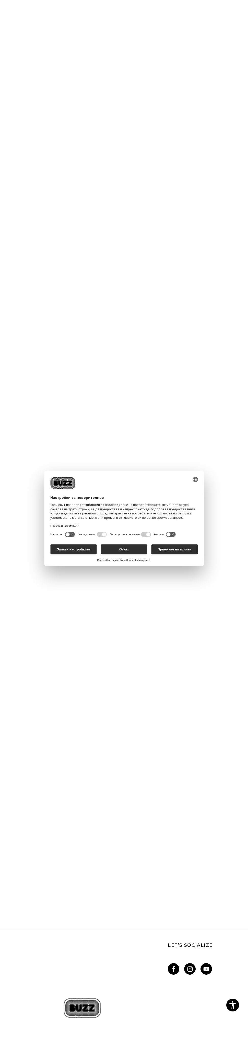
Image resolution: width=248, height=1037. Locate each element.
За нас (8, 839)
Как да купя (138, 846)
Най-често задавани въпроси (155, 839)
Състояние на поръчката (151, 875)
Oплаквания (14, 922)
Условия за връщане (22, 951)
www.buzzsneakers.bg (86, 1022)
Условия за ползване (22, 900)
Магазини (12, 853)
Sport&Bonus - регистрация (153, 908)
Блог (7, 861)
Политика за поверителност (32, 908)
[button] (232, 1005)
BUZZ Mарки (139, 915)
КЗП (6, 936)
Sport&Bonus (138, 900)
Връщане (135, 853)
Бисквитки (14, 915)
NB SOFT (144, 1022)
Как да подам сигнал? (147, 868)
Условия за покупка (21, 943)
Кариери (11, 846)
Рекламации (14, 929)
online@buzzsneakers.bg (25, 875)
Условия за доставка (147, 861)
